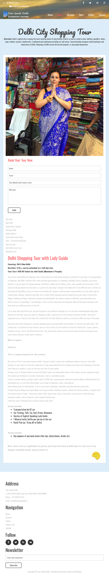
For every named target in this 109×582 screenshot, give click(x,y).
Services (70, 14)
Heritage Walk (11, 229)
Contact (102, 14)
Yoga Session (10, 244)
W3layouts (78, 571)
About (59, 14)
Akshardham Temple (13, 226)
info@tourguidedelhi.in (19, 6)
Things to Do (10, 524)
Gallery (91, 14)
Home (50, 14)
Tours (81, 14)
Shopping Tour (11, 251)
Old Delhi (9, 219)
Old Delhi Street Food (14, 247)
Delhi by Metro (11, 233)
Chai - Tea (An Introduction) (16, 240)
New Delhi (9, 222)
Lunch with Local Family (14, 237)
